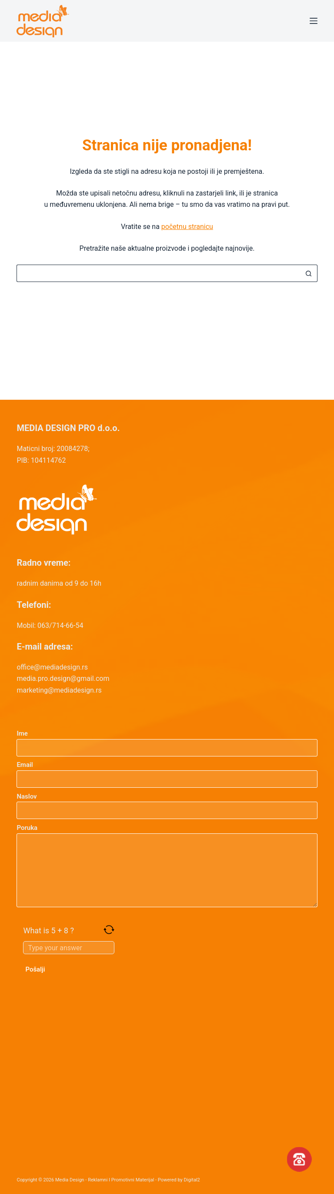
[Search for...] (158, 273)
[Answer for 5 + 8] (68, 947)
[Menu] (313, 21)
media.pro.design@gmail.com (63, 678)
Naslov (167, 804)
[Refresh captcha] (109, 929)
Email (167, 772)
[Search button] (308, 273)
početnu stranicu (187, 226)
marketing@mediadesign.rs (59, 690)
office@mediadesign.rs (52, 667)
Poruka (167, 865)
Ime (167, 741)
